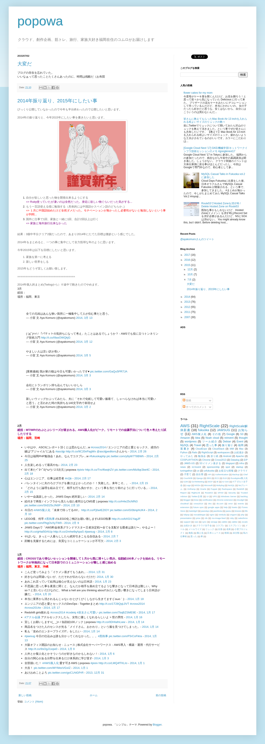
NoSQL (231, 485)
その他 (216, 434)
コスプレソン (235, 525)
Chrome (206, 459)
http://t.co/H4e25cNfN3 (123, 501)
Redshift (240, 489)
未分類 (236, 533)
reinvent (229, 437)
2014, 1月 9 (67, 649)
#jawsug (89, 531)
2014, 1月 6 (107, 653)
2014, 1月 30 (105, 576)
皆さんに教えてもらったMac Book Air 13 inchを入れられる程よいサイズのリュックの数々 (215, 120)
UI (208, 496)
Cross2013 (220, 459)
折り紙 (215, 456)
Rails (194, 452)
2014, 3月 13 (84, 317)
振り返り (227, 445)
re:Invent (196, 467)
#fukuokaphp (97, 456)
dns (210, 503)
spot (227, 467)
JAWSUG (223, 430)
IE (218, 481)
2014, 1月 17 (51, 607)
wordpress (191, 441)
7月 (189, 279)
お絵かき (188, 525)
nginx (212, 514)
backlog (244, 496)
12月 (190, 269)
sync (204, 522)
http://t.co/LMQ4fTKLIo (113, 663)
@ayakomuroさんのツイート (197, 239)
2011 (187, 312)
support (187, 522)
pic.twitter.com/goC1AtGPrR (66, 672)
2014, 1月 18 (135, 599)
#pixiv (80, 469)
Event (240, 441)
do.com (220, 503)
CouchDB (188, 478)
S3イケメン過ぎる (210, 463)
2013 (187, 301)
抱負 (191, 533)
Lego (188, 485)
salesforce (243, 518)
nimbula (222, 514)
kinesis (238, 511)
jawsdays (205, 511)
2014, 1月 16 (134, 617)
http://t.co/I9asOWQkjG (56, 337)
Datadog (235, 459)
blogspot (230, 463)
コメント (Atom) (33, 701)
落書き (185, 448)
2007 (187, 317)
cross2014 (198, 503)
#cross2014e (33, 607)
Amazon (185, 437)
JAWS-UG (189, 463)
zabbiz (235, 522)
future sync (198, 507)
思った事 (211, 445)
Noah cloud (212, 437)
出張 (220, 529)
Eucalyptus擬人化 (239, 478)
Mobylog (220, 485)
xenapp (213, 522)
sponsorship (213, 467)
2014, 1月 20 (43, 594)
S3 (241, 434)
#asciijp (60, 451)
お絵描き (239, 452)
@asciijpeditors (106, 451)
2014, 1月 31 (96, 572)
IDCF (210, 481)
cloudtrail (184, 503)
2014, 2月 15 (140, 483)
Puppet (214, 489)
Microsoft (208, 485)
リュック (209, 529)
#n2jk (68, 478)
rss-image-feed (219, 518)
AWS (185, 425)
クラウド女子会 (204, 525)
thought (243, 437)
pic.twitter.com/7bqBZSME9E (117, 612)
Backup (235, 474)
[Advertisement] (207, 358)
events (241, 503)
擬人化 (200, 533)
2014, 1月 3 (101, 658)
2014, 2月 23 (69, 465)
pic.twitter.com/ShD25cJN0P (43, 505)
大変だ (24, 63)
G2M (186, 481)
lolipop (187, 514)
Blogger (157, 724)
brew (196, 500)
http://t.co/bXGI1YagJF (126, 518)
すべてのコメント (195, 407)
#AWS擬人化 (42, 510)
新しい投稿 (24, 695)
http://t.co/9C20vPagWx (81, 451)
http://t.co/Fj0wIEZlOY (95, 510)
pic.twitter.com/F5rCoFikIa (125, 636)
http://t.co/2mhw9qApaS (68, 531)
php (242, 514)
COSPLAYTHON (189, 459)
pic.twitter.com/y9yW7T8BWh (125, 456)
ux (198, 470)
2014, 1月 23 (103, 581)
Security (232, 493)
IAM (232, 448)
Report (183, 493)
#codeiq (71, 612)
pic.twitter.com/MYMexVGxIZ (52, 667)
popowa (40, 21)
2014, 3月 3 (83, 375)
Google (230, 434)
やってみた (187, 456)
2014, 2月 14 (96, 496)
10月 (190, 274)
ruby (232, 518)
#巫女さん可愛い (87, 612)
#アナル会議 (32, 617)
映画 (227, 533)
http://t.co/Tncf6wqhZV (99, 469)
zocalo (245, 522)
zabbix (225, 522)
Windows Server (228, 496)
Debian (227, 441)
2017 (187, 254)
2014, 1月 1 (137, 663)
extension (184, 507)
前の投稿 (161, 695)
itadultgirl (193, 511)
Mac (241, 448)
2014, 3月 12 (84, 341)
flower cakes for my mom (198, 92)
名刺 (228, 529)
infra (241, 463)
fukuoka (203, 430)
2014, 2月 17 (82, 478)
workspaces (223, 452)
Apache (240, 456)
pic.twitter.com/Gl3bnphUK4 (127, 510)
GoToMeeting (198, 481)
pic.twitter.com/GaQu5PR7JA (109, 371)
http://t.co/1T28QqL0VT (114, 603)
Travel (197, 445)
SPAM (220, 493)
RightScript (207, 452)
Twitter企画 (196, 496)
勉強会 (202, 456)
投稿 (187, 400)
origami (233, 514)
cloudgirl (241, 500)
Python (184, 452)
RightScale (209, 425)
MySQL (184, 445)
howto (234, 507)
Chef (245, 474)
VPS (215, 496)
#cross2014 (98, 447)
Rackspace (227, 489)
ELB (225, 478)
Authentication (222, 474)
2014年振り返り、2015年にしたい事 (57, 100)
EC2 (217, 478)
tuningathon (186, 470)
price (198, 518)
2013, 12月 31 (95, 672)
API (209, 474)
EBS (209, 478)
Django (199, 478)
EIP (246, 459)
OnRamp (191, 489)
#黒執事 (50, 518)
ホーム (94, 695)
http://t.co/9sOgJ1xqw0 (42, 649)
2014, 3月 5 (83, 355)
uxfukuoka (209, 470)
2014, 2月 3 (113, 541)
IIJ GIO (225, 481)
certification (207, 500)
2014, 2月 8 (105, 531)
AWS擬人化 (199, 434)
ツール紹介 (209, 441)
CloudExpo (201, 448)
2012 (187, 307)
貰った (193, 536)
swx (196, 522)
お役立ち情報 (226, 470)
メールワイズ (195, 529)
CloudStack (218, 448)
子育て (188, 474)
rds (206, 518)
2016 (187, 259)
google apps (213, 507)
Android (227, 456)
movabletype (199, 514)
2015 (187, 265)
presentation (186, 518)
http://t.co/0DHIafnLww (110, 622)
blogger (186, 500)
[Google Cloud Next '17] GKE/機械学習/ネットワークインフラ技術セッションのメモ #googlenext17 (215, 149)
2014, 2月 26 (138, 451)
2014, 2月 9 (71, 523)
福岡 (240, 445)
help (226, 507)
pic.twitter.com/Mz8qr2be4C (132, 469)
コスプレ (220, 525)
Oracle (203, 489)
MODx (197, 485)
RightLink (195, 493)
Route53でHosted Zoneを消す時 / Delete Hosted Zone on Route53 (221, 205)
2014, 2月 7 (110, 536)
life (246, 511)
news (183, 467)
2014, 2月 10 (71, 505)
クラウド (243, 470)
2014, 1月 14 (136, 622)
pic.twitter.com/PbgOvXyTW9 (43, 523)
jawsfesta (217, 511)
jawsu (228, 511)
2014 (187, 296)
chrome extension (225, 500)
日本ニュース (213, 533)
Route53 (209, 493)
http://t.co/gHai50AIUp (39, 531)
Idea (197, 437)
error (230, 503)
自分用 (200, 474)
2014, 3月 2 (83, 407)
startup (239, 467)
